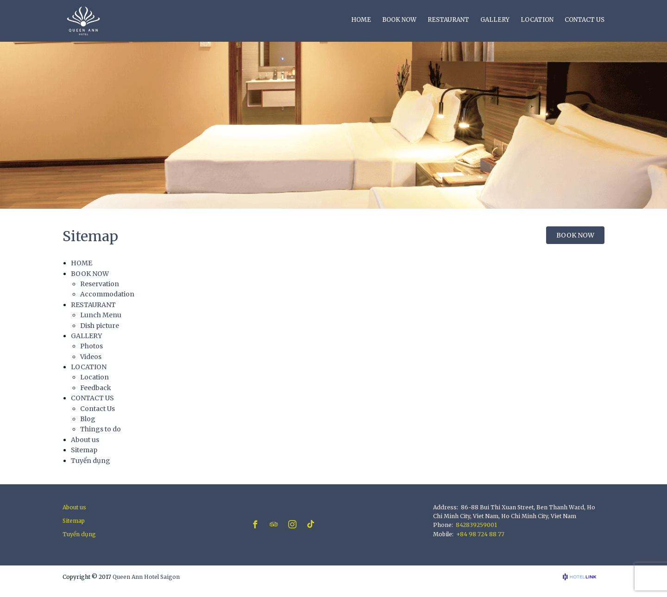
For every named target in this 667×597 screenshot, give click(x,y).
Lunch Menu (100, 315)
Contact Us (97, 408)
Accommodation (107, 294)
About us (85, 440)
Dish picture (99, 325)
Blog (87, 419)
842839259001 (476, 524)
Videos (90, 357)
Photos (91, 346)
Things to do (100, 429)
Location (94, 377)
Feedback (95, 388)
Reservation (99, 284)
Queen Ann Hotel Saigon (146, 576)
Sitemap (84, 450)
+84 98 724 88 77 (480, 534)
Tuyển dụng (90, 460)
